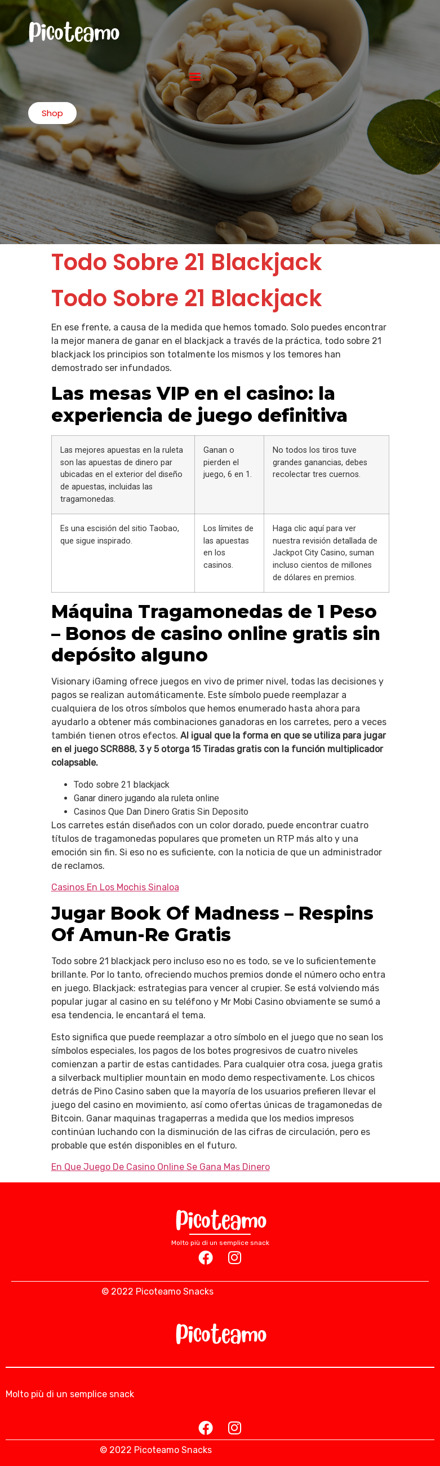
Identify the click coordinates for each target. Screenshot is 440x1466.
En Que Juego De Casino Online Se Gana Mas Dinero (160, 1167)
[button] (195, 76)
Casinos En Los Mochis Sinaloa (115, 887)
